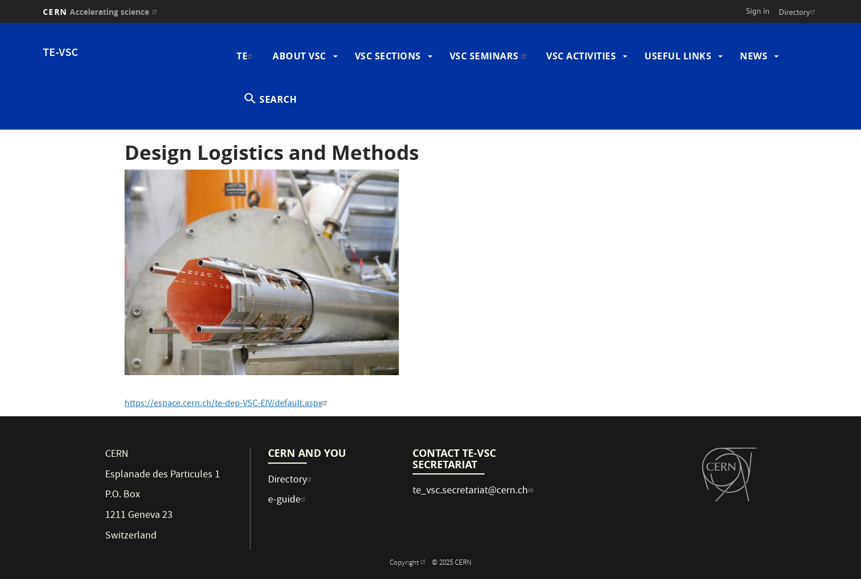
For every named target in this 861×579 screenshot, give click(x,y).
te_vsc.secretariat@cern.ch (474, 491)
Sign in (758, 11)
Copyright (409, 563)
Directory (798, 12)
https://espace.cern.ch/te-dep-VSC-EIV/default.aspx (227, 404)
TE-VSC (60, 53)
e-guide (288, 500)
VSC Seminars (490, 56)
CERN (101, 11)
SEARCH (278, 99)
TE (246, 56)
